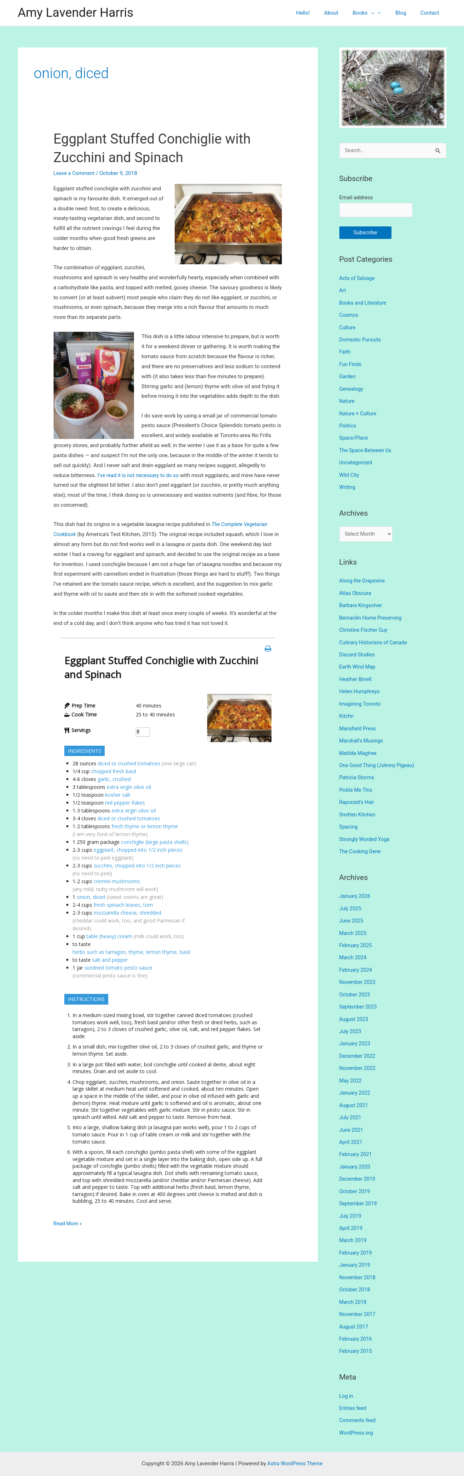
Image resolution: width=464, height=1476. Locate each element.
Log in (346, 1378)
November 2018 (358, 1261)
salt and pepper (110, 959)
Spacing (349, 819)
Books (372, 12)
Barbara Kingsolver (361, 602)
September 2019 (359, 1189)
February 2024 (356, 960)
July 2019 (351, 1201)
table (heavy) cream (109, 936)
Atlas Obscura (356, 590)
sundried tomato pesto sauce (118, 967)
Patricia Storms (357, 771)
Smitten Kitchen (358, 807)
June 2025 (351, 912)
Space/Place (354, 436)
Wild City (349, 472)
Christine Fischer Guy (364, 626)
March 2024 (353, 948)
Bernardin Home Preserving (372, 614)
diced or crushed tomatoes (129, 763)
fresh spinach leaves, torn (123, 904)
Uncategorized (356, 460)
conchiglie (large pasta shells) (155, 842)
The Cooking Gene (361, 843)
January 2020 (355, 1153)
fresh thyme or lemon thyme (144, 826)
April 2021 (351, 1129)
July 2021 (351, 1105)
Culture (347, 327)
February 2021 (356, 1141)
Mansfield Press (358, 723)
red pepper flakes (125, 802)
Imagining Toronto (361, 699)
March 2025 (353, 924)
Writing (347, 484)
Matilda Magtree (358, 747)
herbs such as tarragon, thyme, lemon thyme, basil (131, 952)
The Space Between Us (366, 448)
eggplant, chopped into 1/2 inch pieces (138, 849)
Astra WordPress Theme (295, 1445)
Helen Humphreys (360, 687)
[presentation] (379, 12)
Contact (431, 13)
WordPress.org (357, 1414)
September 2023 (359, 996)
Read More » (68, 1224)
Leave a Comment (75, 173)
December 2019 (358, 1165)
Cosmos (349, 315)
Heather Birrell (356, 674)
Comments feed (358, 1402)
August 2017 (354, 1309)
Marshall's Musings (362, 735)
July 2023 (351, 1020)
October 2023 (355, 984)
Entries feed (353, 1390)
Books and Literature (364, 303)
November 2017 (358, 1298)
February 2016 (356, 1322)
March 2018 (353, 1285)
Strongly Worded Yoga (365, 831)
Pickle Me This (356, 783)
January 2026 (355, 888)
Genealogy (351, 388)
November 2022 (358, 1057)
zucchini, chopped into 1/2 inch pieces (137, 865)
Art (342, 291)
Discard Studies (357, 650)
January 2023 (355, 1032)
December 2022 (358, 1044)
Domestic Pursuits (361, 339)
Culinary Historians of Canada (374, 638)
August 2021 (354, 1093)
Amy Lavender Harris (76, 12)
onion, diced (91, 897)
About (343, 13)
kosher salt (117, 794)
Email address (356, 198)
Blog (406, 13)
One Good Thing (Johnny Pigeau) (378, 759)
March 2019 (353, 1225)
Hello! (319, 13)
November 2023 (358, 972)
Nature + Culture (358, 412)
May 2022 (351, 1068)
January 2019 (355, 1249)
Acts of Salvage (357, 279)
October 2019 (355, 1177)
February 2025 (356, 936)
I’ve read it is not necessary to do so (140, 475)
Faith (345, 351)
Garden (347, 375)
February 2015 (356, 1334)
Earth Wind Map (358, 662)
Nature (347, 399)
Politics (348, 424)
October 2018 (355, 1273)
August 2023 (354, 1008)
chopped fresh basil (113, 771)
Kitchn (346, 710)
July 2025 (351, 900)
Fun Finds (351, 363)
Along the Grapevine (363, 578)
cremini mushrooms (117, 881)
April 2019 (351, 1213)
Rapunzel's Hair (357, 795)
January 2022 (355, 1080)
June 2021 (351, 1117)
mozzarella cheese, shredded (127, 912)
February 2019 (356, 1237)
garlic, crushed (114, 779)
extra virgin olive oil (129, 787)
